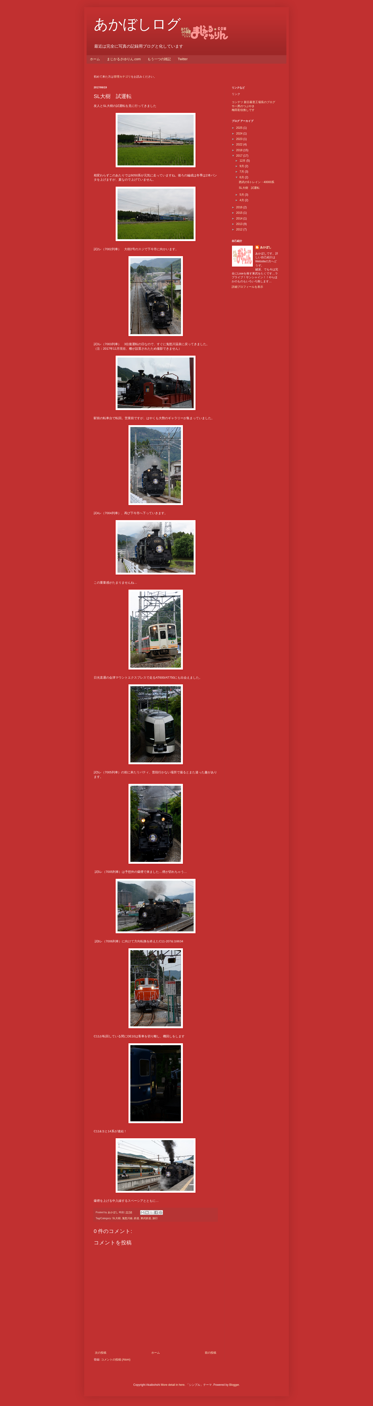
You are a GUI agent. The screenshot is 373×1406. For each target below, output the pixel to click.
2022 (239, 144)
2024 (239, 133)
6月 (242, 177)
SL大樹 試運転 (249, 187)
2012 (239, 229)
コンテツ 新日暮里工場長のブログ (253, 102)
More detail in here (172, 1384)
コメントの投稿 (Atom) (115, 1359)
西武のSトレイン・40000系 (256, 182)
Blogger (234, 1384)
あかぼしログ (137, 24)
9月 (242, 166)
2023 (239, 139)
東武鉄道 (146, 1218)
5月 (242, 194)
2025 (239, 127)
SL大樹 (116, 1218)
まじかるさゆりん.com (124, 59)
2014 (239, 218)
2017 (239, 155)
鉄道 (136, 1218)
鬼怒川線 (127, 1218)
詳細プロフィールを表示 (247, 286)
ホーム (95, 59)
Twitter (182, 59)
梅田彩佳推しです (243, 110)
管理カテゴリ (122, 76)
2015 (239, 212)
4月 (242, 200)
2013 (239, 224)
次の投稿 (100, 1352)
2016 (239, 207)
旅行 (155, 1218)
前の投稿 (210, 1352)
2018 (239, 150)
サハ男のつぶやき (243, 106)
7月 (242, 171)
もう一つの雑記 (159, 59)
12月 (243, 160)
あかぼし (265, 247)
